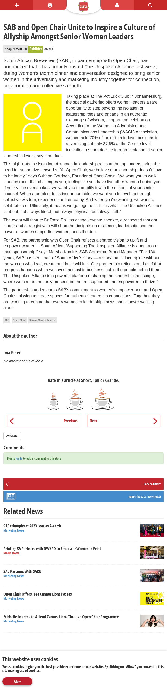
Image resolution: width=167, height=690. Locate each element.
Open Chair (19, 320)
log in (19, 458)
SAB (7, 320)
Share (12, 436)
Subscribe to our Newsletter (145, 496)
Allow (17, 681)
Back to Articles (152, 484)
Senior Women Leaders (42, 320)
